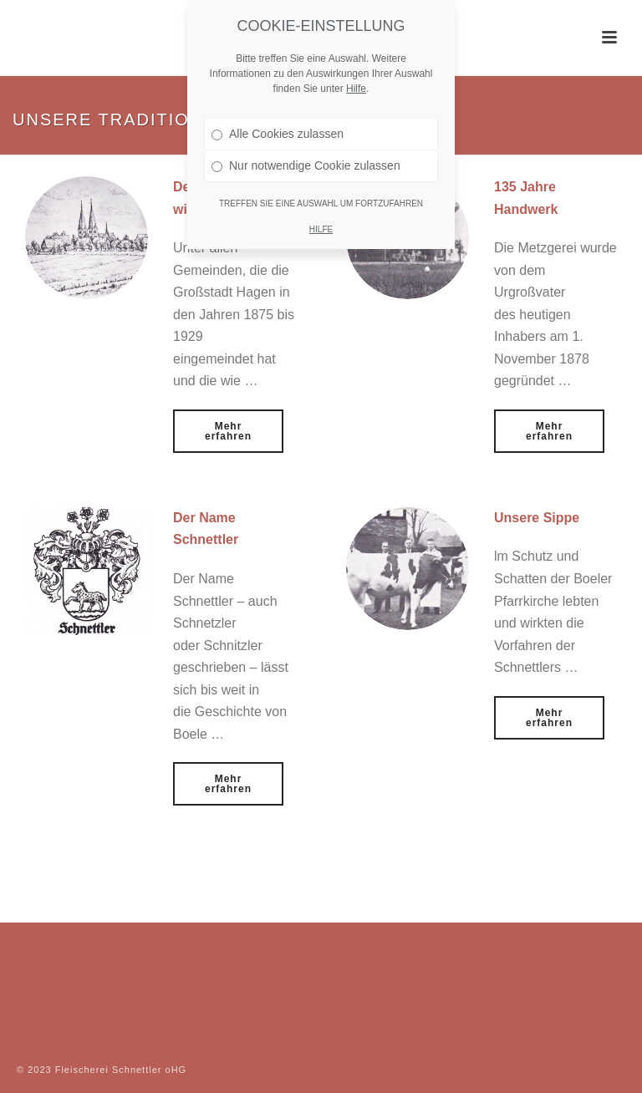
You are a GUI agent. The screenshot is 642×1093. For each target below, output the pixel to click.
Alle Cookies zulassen (277, 133)
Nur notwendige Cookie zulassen (305, 165)
